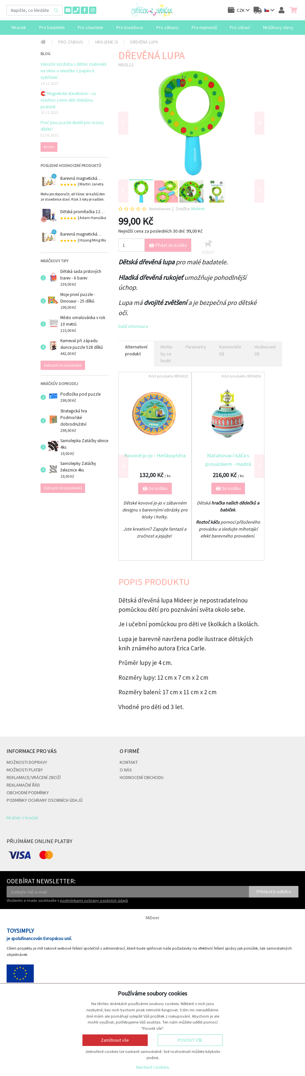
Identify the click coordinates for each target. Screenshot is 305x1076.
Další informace (133, 326)
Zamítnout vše (115, 1040)
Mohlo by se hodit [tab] (166, 354)
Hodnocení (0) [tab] (265, 350)
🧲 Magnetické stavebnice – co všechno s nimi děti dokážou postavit (68, 100)
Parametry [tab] (196, 347)
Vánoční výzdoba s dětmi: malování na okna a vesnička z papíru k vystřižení (74, 70)
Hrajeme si (106, 42)
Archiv (49, 146)
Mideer (198, 209)
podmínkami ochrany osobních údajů (94, 900)
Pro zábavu (70, 42)
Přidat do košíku (168, 245)
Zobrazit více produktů (63, 365)
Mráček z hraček (22, 818)
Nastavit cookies (152, 1067)
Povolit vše (190, 1040)
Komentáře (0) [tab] (230, 350)
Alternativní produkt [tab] (136, 350)
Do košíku (155, 488)
